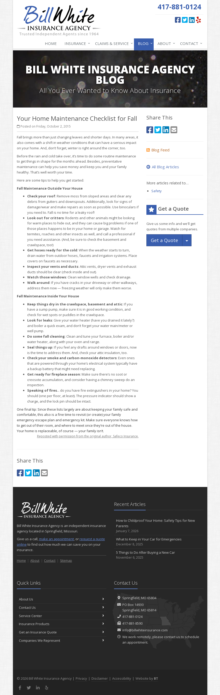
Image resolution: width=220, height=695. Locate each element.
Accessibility (121, 678)
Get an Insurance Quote (61, 632)
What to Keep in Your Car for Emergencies (158, 542)
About (165, 43)
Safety (156, 191)
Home (51, 43)
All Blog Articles (162, 166)
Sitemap (66, 560)
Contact (190, 43)
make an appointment (56, 539)
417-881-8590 (132, 623)
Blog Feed (157, 149)
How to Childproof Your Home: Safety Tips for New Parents (158, 526)
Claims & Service (113, 43)
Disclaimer (99, 678)
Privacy (81, 678)
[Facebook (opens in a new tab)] (178, 19)
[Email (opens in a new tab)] (44, 472)
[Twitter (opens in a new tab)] (185, 19)
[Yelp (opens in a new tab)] (198, 19)
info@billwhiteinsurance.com (145, 630)
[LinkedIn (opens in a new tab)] (192, 19)
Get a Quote (164, 240)
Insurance (76, 43)
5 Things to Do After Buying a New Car (158, 555)
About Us (61, 599)
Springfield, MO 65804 (139, 598)
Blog (144, 43)
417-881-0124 (132, 616)
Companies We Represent (61, 640)
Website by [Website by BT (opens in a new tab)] (147, 678)
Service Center (61, 615)
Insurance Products (61, 624)
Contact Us (61, 607)
